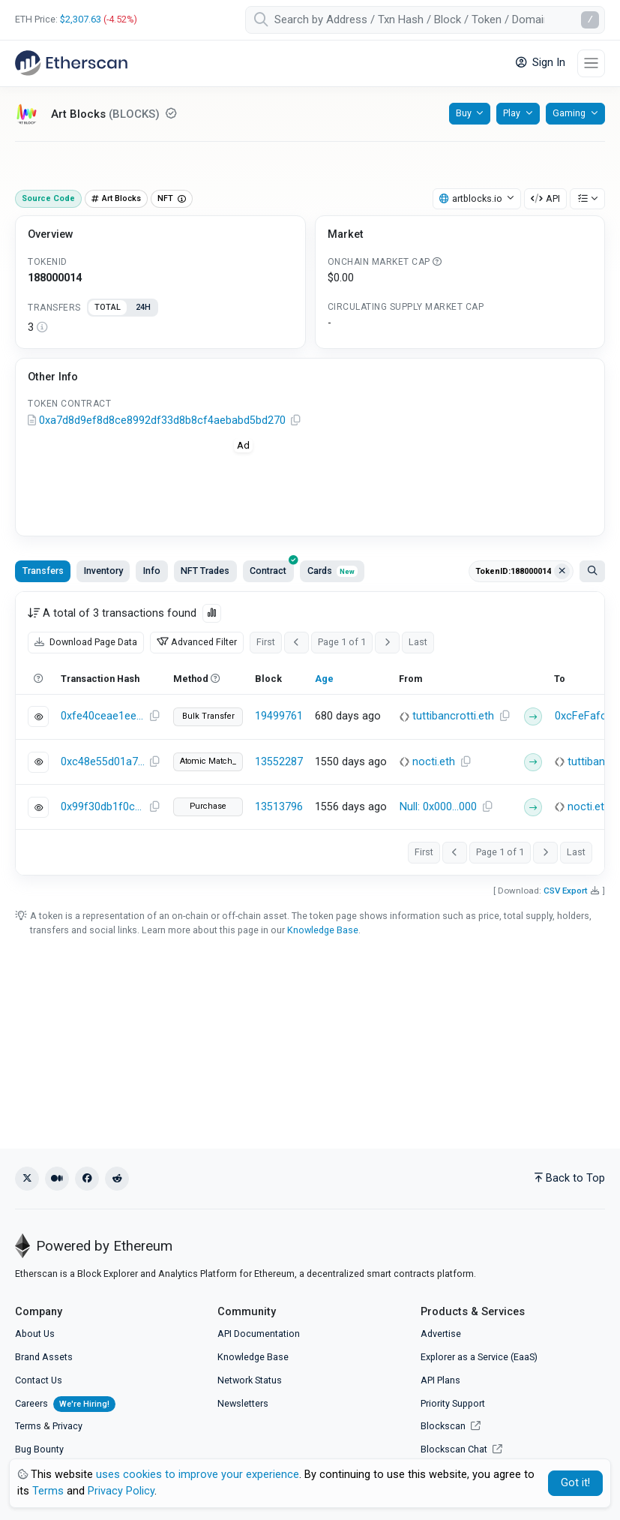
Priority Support (453, 1403)
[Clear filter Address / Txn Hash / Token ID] (562, 571)
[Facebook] (87, 1179)
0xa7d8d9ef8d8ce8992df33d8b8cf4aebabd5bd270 (162, 420)
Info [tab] (151, 570)
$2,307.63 (80, 19)
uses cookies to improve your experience (197, 1474)
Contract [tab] (272, 568)
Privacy (67, 1425)
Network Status (249, 1380)
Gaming (569, 113)
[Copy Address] (295, 421)
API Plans (440, 1380)
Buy (464, 113)
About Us (35, 1333)
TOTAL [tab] (107, 307)
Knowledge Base (322, 930)
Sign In (540, 62)
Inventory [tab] (103, 570)
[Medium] (57, 1179)
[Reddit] (117, 1179)
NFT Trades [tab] (205, 570)
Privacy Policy (121, 1491)
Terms (28, 1425)
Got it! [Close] (575, 1482)
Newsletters (242, 1403)
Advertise (441, 1333)
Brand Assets (44, 1356)
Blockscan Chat (461, 1449)
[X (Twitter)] (27, 1179)
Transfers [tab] (43, 570)
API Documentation (258, 1333)
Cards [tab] (332, 570)
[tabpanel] (160, 328)
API (545, 198)
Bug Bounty (39, 1449)
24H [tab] (143, 307)
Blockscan (451, 1425)
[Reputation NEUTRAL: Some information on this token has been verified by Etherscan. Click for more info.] (171, 113)
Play (511, 113)
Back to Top (570, 1178)
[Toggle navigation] (591, 63)
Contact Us (38, 1380)
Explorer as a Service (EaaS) (479, 1356)
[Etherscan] (71, 63)
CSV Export (566, 890)
